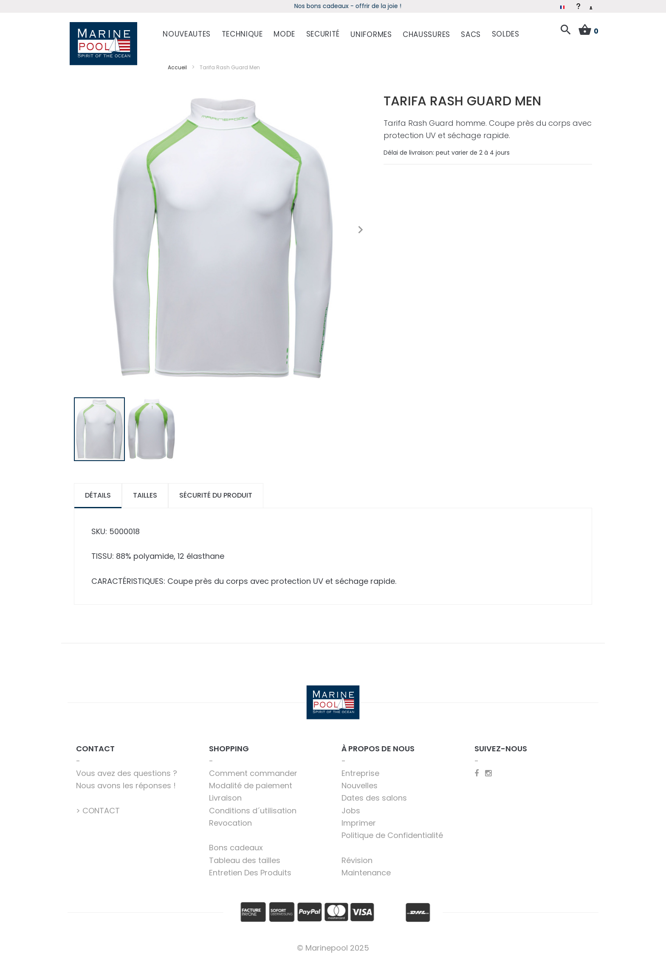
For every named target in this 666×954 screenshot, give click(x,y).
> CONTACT (98, 804)
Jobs (350, 804)
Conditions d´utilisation (252, 804)
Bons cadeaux (236, 841)
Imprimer (358, 816)
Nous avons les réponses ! (126, 779)
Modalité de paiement (250, 779)
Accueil (177, 61)
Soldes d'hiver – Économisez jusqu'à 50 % (333, 6)
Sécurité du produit (215, 489)
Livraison (225, 791)
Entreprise (360, 767)
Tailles (145, 489)
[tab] (98, 489)
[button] (360, 223)
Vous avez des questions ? (126, 767)
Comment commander (253, 767)
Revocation (230, 816)
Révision (357, 854)
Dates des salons (374, 791)
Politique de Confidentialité (392, 829)
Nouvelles (359, 779)
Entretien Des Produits (250, 866)
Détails (98, 489)
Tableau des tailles (244, 854)
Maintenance (366, 866)
